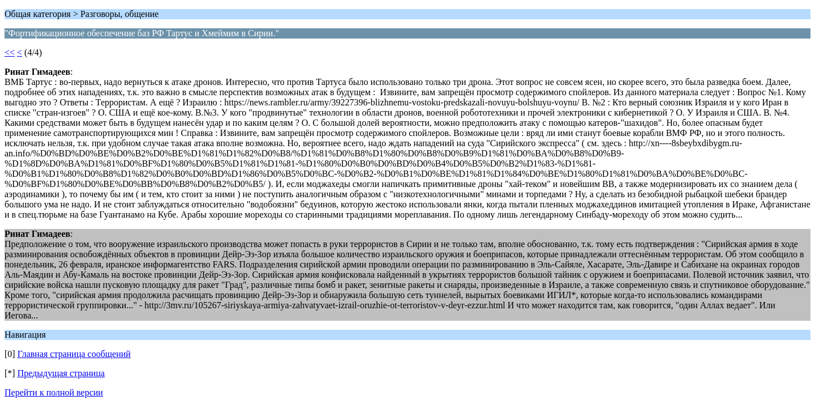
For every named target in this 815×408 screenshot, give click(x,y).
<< (10, 52)
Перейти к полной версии (54, 392)
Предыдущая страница (61, 373)
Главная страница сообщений (74, 354)
